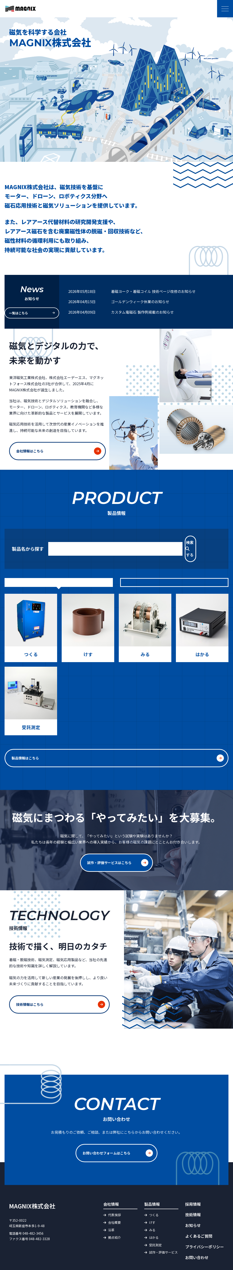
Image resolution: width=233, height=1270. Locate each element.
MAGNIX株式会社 (32, 1186)
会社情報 (111, 1184)
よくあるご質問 (198, 1216)
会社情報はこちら (30, 449)
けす (152, 1202)
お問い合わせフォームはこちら (108, 1135)
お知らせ (193, 1205)
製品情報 (152, 1184)
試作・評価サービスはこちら (110, 847)
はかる (154, 1217)
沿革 (111, 1210)
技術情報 (193, 1195)
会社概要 (114, 1202)
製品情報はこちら (106, 745)
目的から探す (58, 570)
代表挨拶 (114, 1195)
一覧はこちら (27, 312)
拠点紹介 (114, 1217)
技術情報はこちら (30, 989)
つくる (154, 1195)
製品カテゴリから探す (174, 570)
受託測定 (155, 1225)
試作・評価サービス (163, 1232)
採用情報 (193, 1184)
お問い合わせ (196, 1237)
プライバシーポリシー (204, 1227)
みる (152, 1210)
